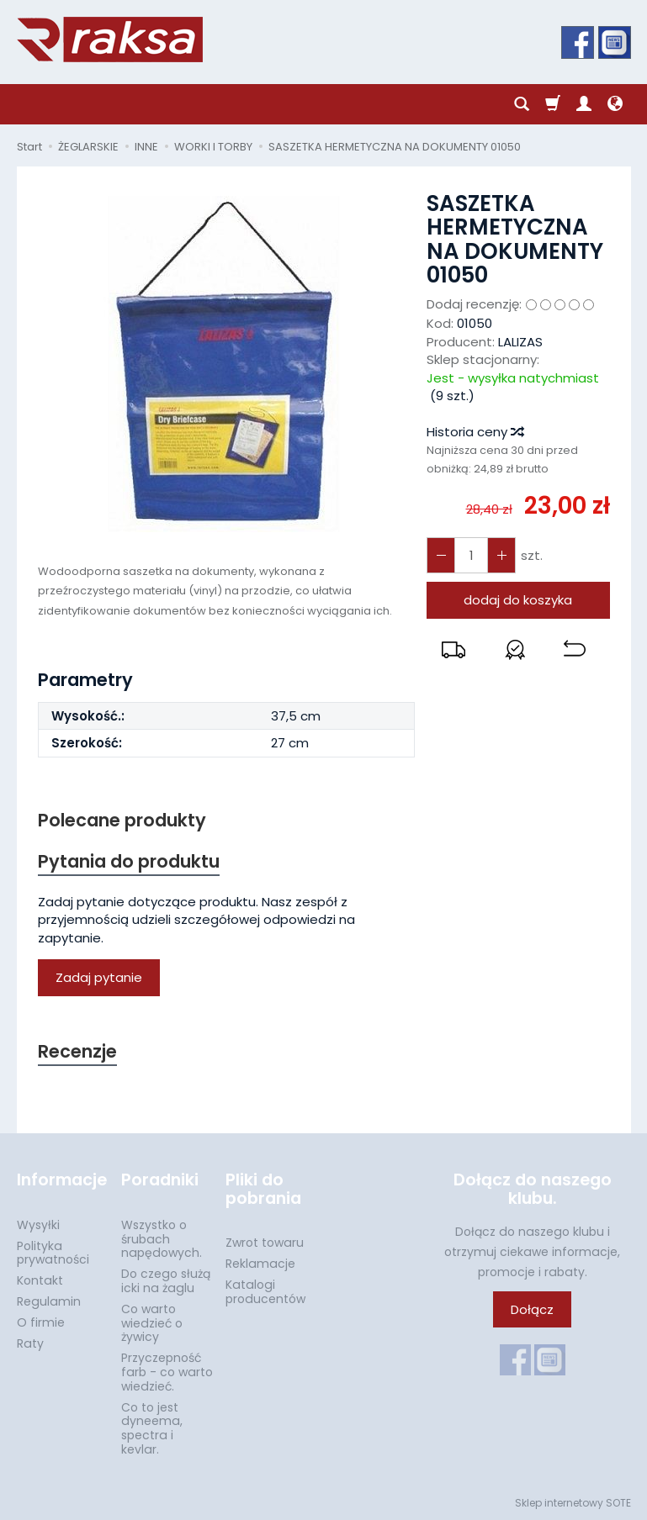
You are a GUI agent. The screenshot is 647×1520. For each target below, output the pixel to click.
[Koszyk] (553, 104)
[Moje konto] (584, 104)
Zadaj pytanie (99, 977)
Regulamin (49, 1301)
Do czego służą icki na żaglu (165, 1280)
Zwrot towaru (264, 1242)
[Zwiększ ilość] (441, 555)
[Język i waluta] (615, 104)
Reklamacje (260, 1263)
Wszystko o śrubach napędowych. (161, 1239)
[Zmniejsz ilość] (501, 555)
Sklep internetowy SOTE (573, 1503)
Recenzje (77, 1051)
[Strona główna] (110, 39)
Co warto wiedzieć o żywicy (152, 1323)
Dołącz (532, 1309)
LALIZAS (520, 342)
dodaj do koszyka (518, 600)
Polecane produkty (122, 820)
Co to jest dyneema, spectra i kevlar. (152, 1428)
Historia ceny (474, 432)
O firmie (41, 1322)
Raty (30, 1343)
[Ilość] (471, 555)
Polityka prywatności (53, 1253)
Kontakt (40, 1280)
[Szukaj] (522, 104)
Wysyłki (38, 1225)
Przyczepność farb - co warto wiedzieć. (167, 1372)
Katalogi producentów (265, 1291)
